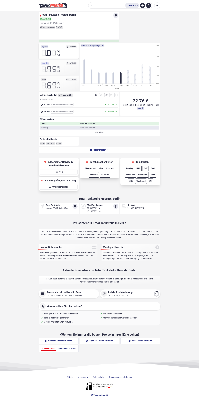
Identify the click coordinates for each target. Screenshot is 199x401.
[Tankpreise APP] (99, 395)
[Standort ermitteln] (142, 5)
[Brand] (53, 5)
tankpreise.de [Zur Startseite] (56, 255)
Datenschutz (98, 377)
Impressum (83, 377)
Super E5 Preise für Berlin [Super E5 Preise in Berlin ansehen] (58, 341)
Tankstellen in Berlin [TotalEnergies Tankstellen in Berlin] (58, 349)
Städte (70, 377)
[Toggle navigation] (157, 5)
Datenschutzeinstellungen (120, 377)
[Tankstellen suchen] (148, 5)
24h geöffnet (45, 19)
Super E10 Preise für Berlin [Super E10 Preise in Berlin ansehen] (99, 341)
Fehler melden (99, 150)
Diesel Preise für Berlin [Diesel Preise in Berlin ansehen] (140, 341)
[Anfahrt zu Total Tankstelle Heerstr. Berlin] (115, 15)
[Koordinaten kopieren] (115, 206)
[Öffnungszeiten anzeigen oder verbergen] (99, 132)
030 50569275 (137, 208)
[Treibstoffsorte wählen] (132, 5)
